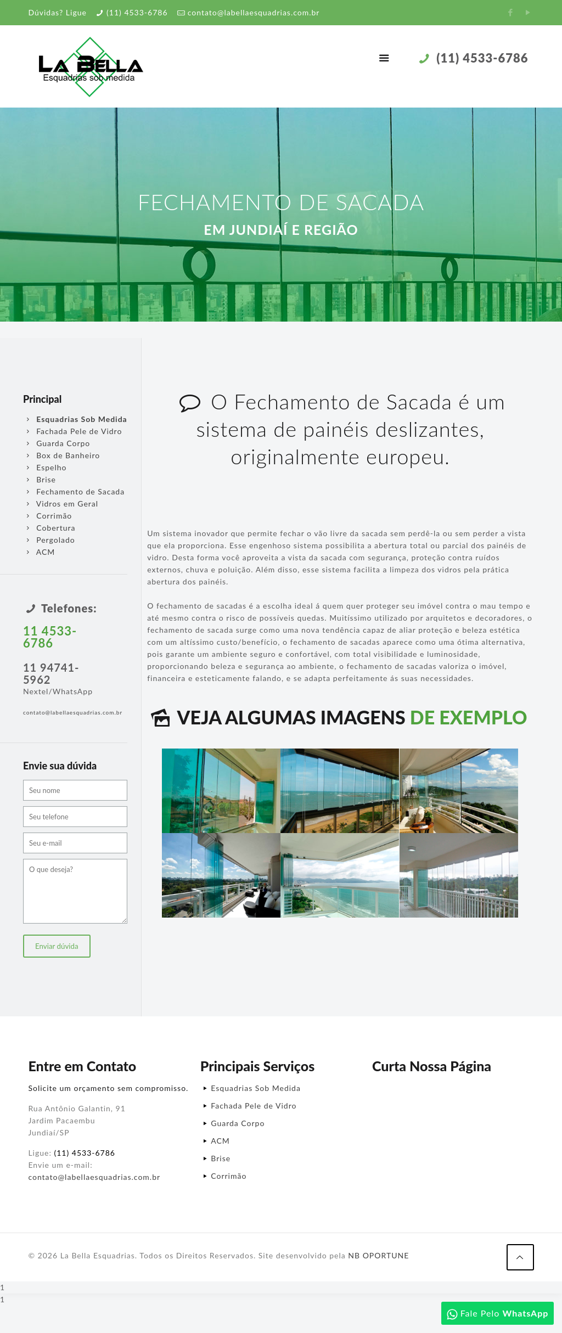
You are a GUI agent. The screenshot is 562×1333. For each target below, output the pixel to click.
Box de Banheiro (61, 455)
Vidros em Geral (60, 503)
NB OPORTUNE (378, 1255)
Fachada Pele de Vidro (72, 431)
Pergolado (49, 539)
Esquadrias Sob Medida (256, 1088)
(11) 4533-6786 (136, 12)
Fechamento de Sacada (74, 491)
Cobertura (49, 527)
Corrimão (47, 515)
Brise (39, 479)
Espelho (45, 467)
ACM (39, 551)
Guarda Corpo (56, 443)
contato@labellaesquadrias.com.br (254, 12)
